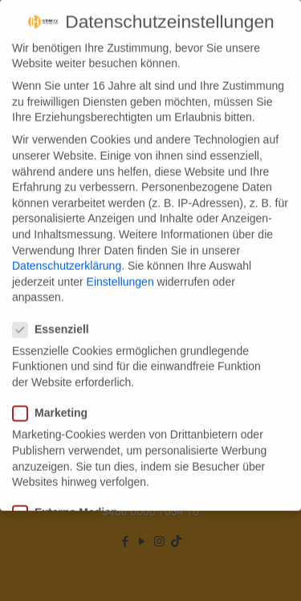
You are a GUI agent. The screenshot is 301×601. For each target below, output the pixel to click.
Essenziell (57, 314)
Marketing (56, 399)
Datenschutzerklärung (66, 251)
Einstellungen (120, 266)
